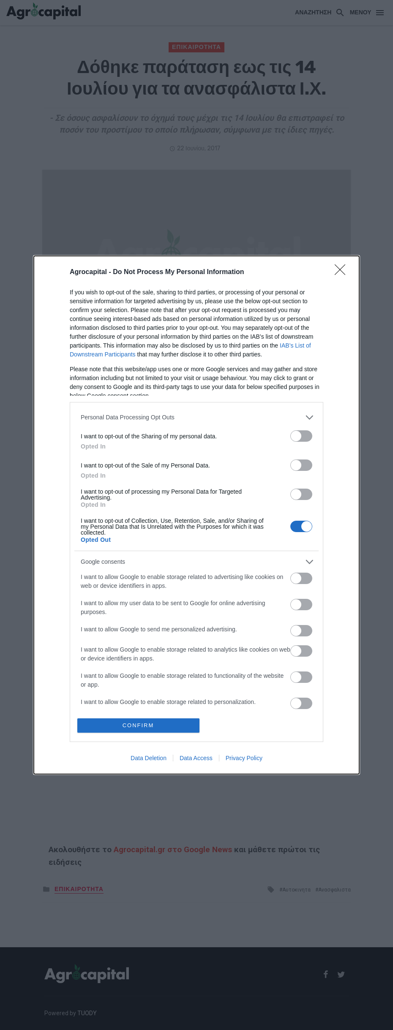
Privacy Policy (244, 758)
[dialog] (196, 515)
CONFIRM (138, 725)
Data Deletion (148, 758)
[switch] (301, 436)
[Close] (343, 272)
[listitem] (196, 417)
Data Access (196, 758)
